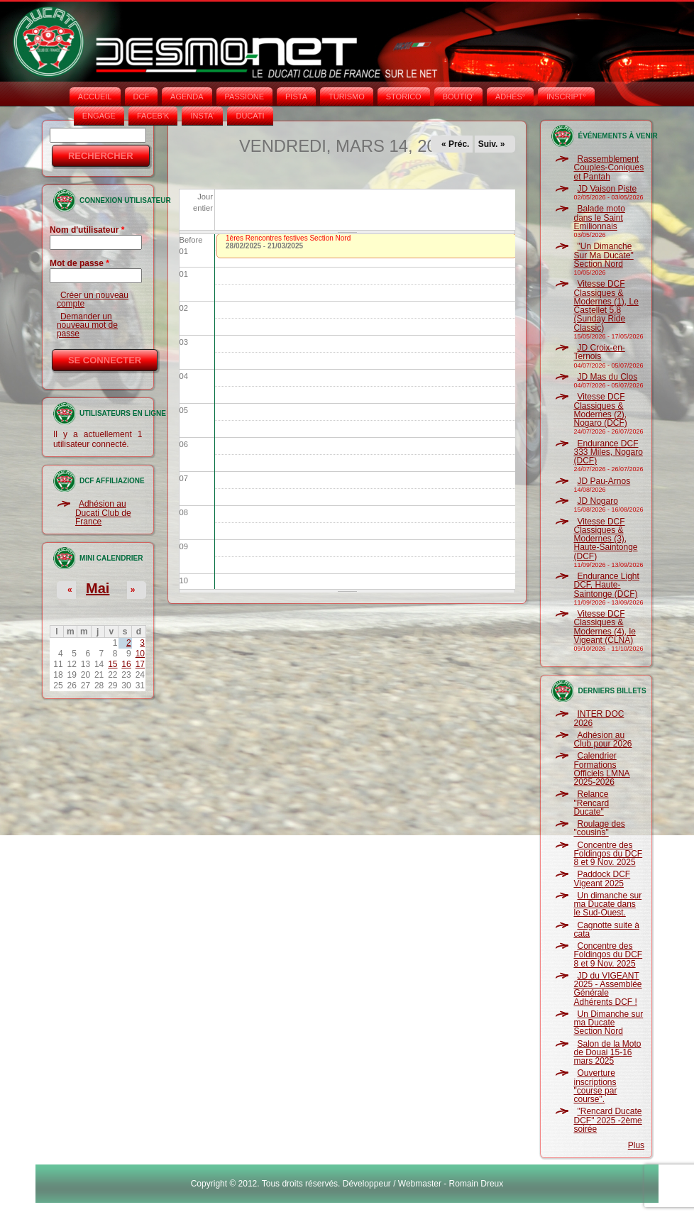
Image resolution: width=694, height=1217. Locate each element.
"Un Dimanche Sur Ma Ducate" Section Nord (603, 255)
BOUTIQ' (458, 96)
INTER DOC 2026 (598, 718)
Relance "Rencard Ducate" (591, 803)
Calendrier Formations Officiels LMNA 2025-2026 (601, 769)
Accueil (95, 96)
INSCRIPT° (566, 96)
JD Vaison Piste (607, 189)
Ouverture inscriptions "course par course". (595, 1086)
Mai (97, 588)
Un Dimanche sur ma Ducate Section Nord (608, 1023)
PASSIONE (244, 96)
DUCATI (250, 115)
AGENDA (186, 96)
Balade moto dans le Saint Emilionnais (598, 217)
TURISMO (347, 96)
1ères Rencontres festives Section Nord (288, 238)
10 (140, 654)
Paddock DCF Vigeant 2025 (601, 878)
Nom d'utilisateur (87, 230)
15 (112, 664)
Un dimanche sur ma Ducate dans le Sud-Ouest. (607, 904)
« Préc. (455, 144)
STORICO (404, 96)
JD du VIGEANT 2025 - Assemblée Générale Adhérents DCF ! (607, 989)
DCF (141, 96)
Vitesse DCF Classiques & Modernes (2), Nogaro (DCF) (600, 410)
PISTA (296, 96)
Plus (636, 1145)
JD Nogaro (597, 501)
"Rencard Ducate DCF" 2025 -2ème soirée (607, 1120)
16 (126, 664)
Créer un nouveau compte (92, 299)
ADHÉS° (510, 96)
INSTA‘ (202, 115)
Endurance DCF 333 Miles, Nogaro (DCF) (607, 452)
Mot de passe (79, 263)
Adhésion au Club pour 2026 (602, 739)
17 (140, 664)
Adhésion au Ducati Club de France (103, 513)
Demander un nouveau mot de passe (87, 325)
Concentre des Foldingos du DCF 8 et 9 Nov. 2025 (607, 854)
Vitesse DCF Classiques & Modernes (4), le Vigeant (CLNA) (604, 627)
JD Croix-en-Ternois (598, 352)
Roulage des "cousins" (598, 828)
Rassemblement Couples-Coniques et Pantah (608, 168)
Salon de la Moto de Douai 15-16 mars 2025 (607, 1053)
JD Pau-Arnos (603, 481)
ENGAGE (99, 115)
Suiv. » (491, 144)
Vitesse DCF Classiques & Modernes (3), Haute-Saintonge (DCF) (605, 539)
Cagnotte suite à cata (606, 929)
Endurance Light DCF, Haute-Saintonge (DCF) (606, 585)
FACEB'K (153, 115)
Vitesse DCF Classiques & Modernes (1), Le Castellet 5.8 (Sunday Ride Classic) (605, 305)
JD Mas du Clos (607, 377)
